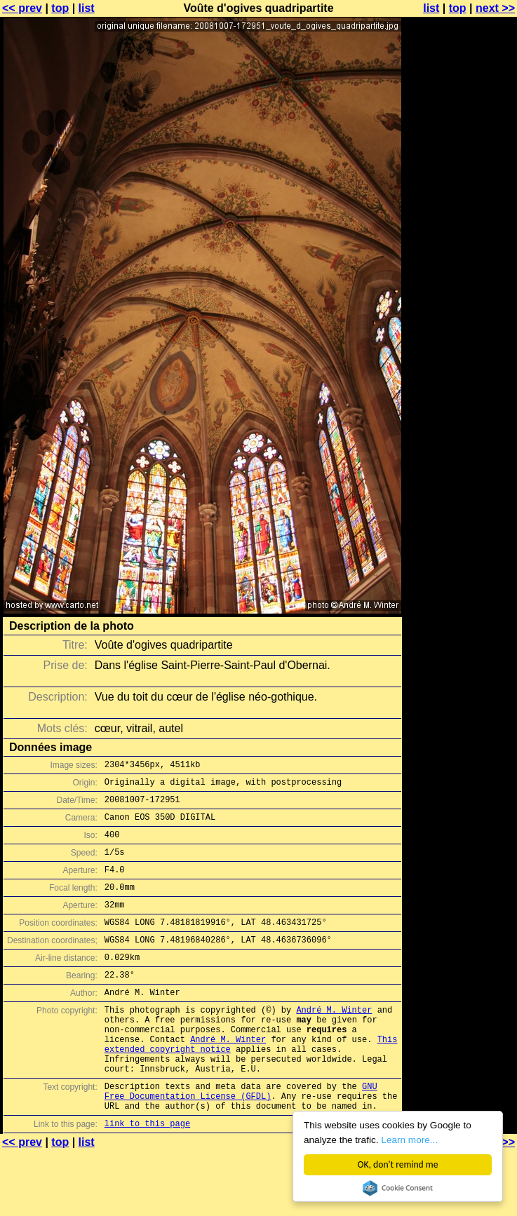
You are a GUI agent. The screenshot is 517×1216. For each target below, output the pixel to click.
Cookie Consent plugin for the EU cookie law (398, 1188)
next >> (495, 8)
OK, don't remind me (398, 1164)
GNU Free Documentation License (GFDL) (241, 1138)
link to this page (147, 1176)
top (60, 8)
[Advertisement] (460, 180)
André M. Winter (334, 1041)
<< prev (22, 8)
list (87, 8)
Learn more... (409, 1140)
